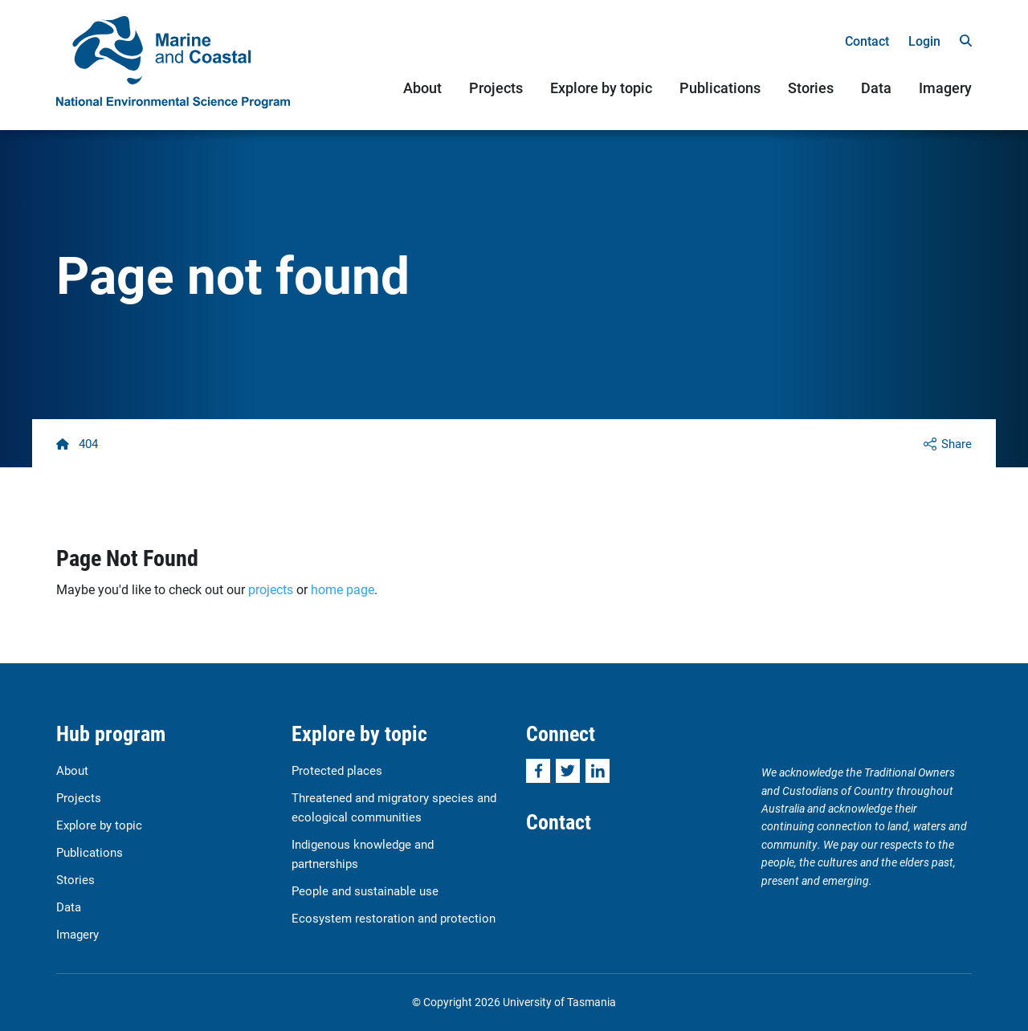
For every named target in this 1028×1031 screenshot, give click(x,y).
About (422, 87)
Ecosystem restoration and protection (394, 918)
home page (342, 589)
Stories (811, 87)
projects (270, 589)
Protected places (337, 770)
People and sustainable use (365, 890)
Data (876, 87)
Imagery (945, 87)
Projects (496, 87)
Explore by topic (601, 87)
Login (924, 40)
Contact (867, 40)
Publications (720, 87)
